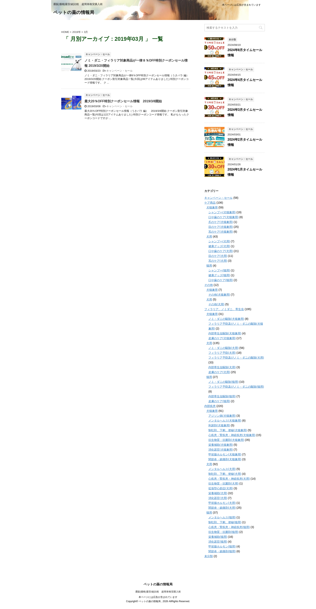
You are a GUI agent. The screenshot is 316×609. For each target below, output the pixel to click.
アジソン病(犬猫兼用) (222, 415)
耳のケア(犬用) (217, 260)
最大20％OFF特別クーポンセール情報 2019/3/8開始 (123, 101)
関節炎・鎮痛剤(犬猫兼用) (224, 459)
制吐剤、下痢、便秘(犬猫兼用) (227, 430)
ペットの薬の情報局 (73, 12)
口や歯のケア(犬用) (220, 251)
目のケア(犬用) (217, 255)
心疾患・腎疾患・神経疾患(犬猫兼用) (231, 435)
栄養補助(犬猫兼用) (220, 444)
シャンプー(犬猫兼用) (222, 212)
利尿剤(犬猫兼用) (219, 425)
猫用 (209, 265)
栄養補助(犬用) (217, 493)
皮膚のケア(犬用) (219, 372)
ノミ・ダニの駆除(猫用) (223, 381)
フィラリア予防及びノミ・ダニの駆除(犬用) (236, 357)
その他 (208, 285)
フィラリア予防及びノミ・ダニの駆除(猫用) (236, 386)
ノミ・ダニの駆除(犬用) (223, 347)
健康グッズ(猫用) (219, 275)
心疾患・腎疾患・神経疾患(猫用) (229, 527)
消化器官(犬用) (217, 498)
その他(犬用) (216, 304)
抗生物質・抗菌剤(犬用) (223, 483)
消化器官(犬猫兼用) (220, 449)
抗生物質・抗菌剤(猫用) (223, 532)
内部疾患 (210, 406)
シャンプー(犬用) (219, 241)
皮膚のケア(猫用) (219, 401)
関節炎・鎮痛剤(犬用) (222, 507)
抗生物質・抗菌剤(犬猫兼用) (226, 440)
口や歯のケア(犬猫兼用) (223, 217)
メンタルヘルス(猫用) (222, 517)
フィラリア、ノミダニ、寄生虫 (224, 309)
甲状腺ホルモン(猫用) (222, 546)
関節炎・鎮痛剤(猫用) (222, 551)
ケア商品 (210, 202)
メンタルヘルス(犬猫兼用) (224, 420)
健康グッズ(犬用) (219, 246)
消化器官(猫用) (217, 541)
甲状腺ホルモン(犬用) (222, 502)
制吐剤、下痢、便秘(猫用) (224, 522)
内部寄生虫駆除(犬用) (222, 367)
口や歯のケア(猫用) (220, 280)
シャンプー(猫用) (219, 270)
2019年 (76, 31)
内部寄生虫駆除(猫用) (222, 396)
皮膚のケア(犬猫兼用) (222, 338)
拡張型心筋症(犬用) (220, 488)
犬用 (209, 236)
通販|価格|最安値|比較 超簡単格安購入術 (158, 591)
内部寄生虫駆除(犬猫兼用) (224, 333)
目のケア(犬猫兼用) (220, 226)
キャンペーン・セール (119, 70)
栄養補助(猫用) (217, 536)
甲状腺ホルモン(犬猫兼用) (224, 454)
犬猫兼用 (212, 207)
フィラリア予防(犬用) (222, 352)
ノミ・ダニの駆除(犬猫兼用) (226, 318)
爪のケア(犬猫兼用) (220, 222)
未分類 (208, 556)
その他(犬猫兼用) (219, 294)
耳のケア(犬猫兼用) (220, 231)
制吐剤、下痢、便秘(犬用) (224, 473)
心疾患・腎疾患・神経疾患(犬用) (229, 478)
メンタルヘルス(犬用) (222, 469)
